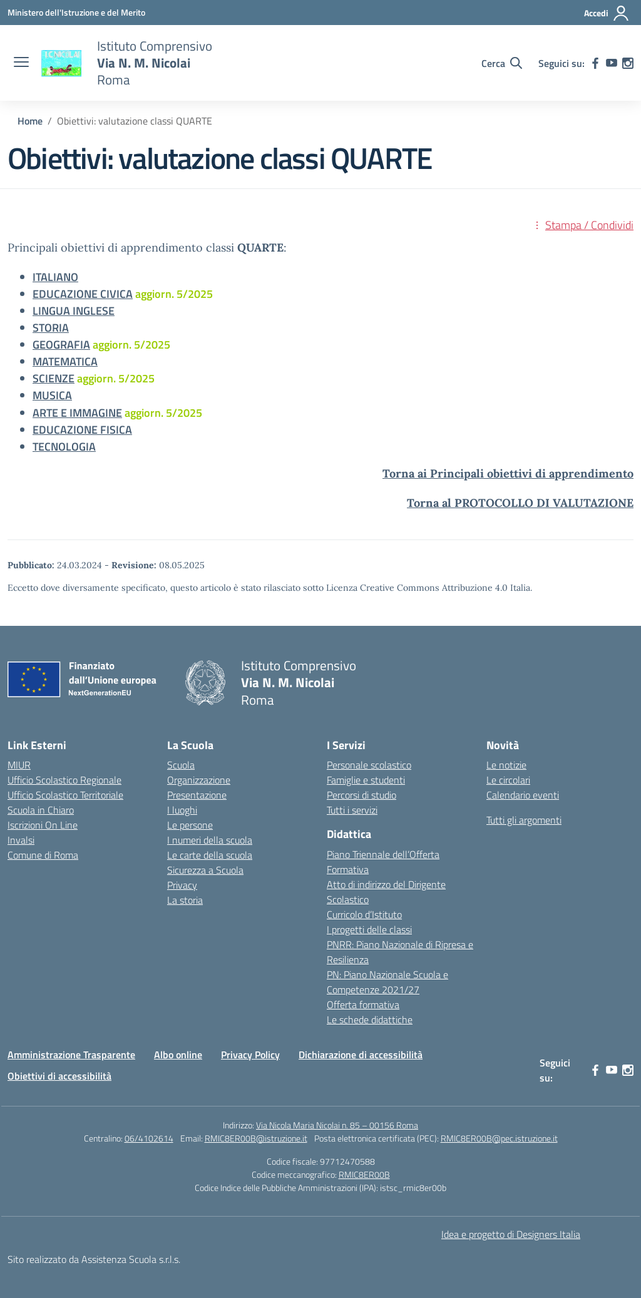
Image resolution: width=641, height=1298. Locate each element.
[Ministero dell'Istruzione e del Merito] (76, 12)
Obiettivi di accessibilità (59, 1075)
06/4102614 (149, 1138)
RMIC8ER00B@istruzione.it (256, 1138)
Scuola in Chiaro (41, 809)
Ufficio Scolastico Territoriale (65, 794)
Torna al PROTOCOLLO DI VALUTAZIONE (520, 503)
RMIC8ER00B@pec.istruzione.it (499, 1138)
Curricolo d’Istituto (364, 914)
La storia (185, 899)
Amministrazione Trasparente (71, 1054)
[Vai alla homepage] (61, 63)
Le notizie (506, 764)
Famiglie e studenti (366, 779)
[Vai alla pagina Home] (30, 120)
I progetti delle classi (369, 929)
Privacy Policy (250, 1054)
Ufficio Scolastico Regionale (64, 779)
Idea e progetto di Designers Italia (510, 1234)
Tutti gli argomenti (524, 819)
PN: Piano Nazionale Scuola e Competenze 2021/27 (387, 982)
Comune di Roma (43, 854)
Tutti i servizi (352, 809)
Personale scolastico (369, 764)
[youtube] (611, 63)
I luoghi (182, 809)
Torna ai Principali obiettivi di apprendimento (507, 473)
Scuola (181, 764)
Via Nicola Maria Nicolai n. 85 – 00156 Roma (337, 1125)
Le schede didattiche (370, 1019)
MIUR (19, 764)
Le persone (190, 824)
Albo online (178, 1054)
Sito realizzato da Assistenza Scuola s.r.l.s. (94, 1259)
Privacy (182, 884)
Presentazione (197, 794)
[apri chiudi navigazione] (21, 63)
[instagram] (627, 63)
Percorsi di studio (361, 794)
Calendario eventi (522, 794)
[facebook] (595, 63)
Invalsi (21, 839)
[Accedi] (606, 13)
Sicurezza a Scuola (205, 869)
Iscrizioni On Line (43, 824)
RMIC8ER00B (364, 1174)
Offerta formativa (363, 1004)
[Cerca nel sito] (502, 63)
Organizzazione (198, 779)
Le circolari (508, 779)
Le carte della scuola (209, 854)
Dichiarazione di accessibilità (361, 1054)
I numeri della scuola (209, 839)
